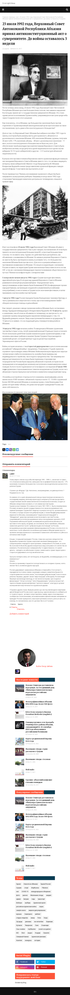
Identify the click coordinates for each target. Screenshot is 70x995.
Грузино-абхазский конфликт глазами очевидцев (39, 781)
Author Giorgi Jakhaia (35, 666)
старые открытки (22, 918)
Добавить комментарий (19, 614)
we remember (38, 921)
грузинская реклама (39, 937)
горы (33, 899)
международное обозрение (40, 891)
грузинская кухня (39, 903)
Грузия (18, 884)
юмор (33, 918)
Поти (39, 918)
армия (18, 899)
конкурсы (28, 940)
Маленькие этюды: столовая (38, 759)
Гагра (45, 918)
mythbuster (32, 929)
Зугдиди (19, 921)
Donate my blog (20, 982)
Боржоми (49, 921)
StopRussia (35, 888)
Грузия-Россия (46, 884)
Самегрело (28, 914)
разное (25, 895)
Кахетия (19, 940)
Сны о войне (20, 929)
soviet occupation (45, 929)
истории (37, 940)
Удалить (20, 604)
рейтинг (37, 914)
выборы (27, 903)
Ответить (13, 604)
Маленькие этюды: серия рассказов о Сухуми (36, 750)
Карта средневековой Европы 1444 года (39, 740)
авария (48, 895)
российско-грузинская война (26, 906)
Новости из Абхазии (31, 884)
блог (23, 933)
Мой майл (30, 770)
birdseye (19, 903)
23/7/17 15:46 (15, 476)
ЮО (17, 933)
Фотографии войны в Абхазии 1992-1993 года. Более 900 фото (39, 703)
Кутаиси (19, 925)
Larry (12, 474)
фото (18, 895)
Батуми (26, 899)
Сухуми (18, 888)
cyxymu (6, 49)
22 (34, 992)
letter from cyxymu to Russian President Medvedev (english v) (39, 713)
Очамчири (45, 925)
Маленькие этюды (37, 895)
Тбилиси (45, 888)
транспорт (41, 899)
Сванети (46, 933)
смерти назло (21, 910)
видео (30, 933)
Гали (36, 925)
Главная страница (8, 17)
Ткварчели (28, 925)
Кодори (37, 933)
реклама (28, 921)
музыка (18, 914)
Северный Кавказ (22, 937)
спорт (26, 888)
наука (41, 906)
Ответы (14, 607)
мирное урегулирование (37, 910)
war (17, 17)
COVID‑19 (25, 891)
